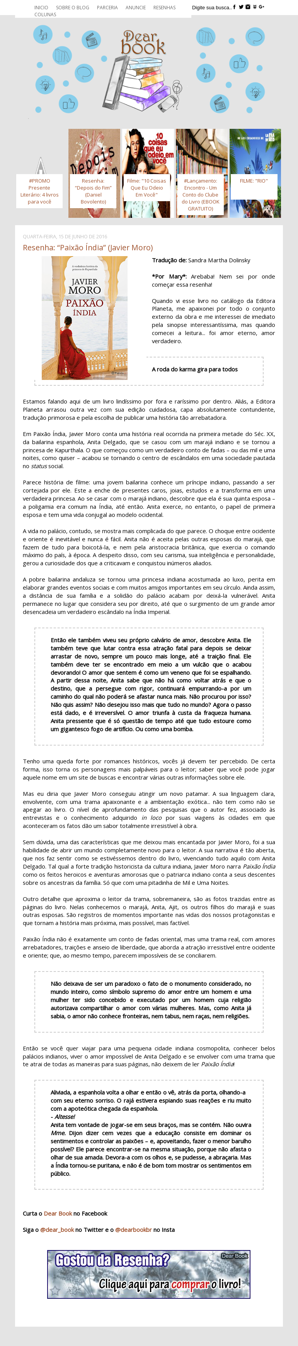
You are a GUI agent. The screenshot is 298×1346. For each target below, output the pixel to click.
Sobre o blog (72, 7)
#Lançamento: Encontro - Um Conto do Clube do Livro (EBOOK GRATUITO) (201, 194)
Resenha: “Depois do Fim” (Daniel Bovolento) (93, 191)
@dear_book (57, 1229)
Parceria (107, 7)
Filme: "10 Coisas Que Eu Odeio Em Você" (146, 187)
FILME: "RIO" (254, 180)
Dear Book (58, 1213)
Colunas (45, 14)
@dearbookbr (133, 1229)
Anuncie (136, 7)
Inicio (41, 7)
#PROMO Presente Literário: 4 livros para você (39, 191)
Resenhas (164, 7)
